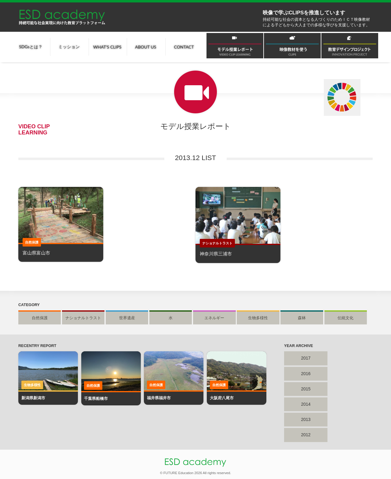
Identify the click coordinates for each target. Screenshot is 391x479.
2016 (305, 373)
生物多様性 (258, 318)
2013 (305, 419)
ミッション (69, 46)
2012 (305, 434)
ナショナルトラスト (83, 318)
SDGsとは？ (30, 46)
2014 (305, 404)
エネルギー (214, 318)
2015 (305, 388)
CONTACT (184, 46)
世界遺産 (127, 318)
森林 (302, 318)
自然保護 (40, 318)
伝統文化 (345, 318)
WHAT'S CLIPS (107, 46)
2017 (305, 358)
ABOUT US (145, 46)
